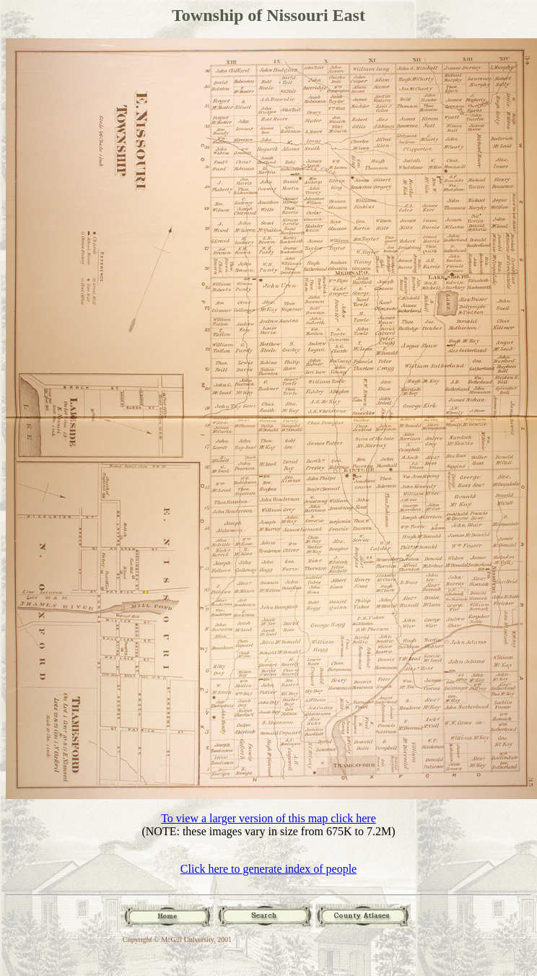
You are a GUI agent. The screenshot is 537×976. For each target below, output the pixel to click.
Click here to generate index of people (268, 869)
